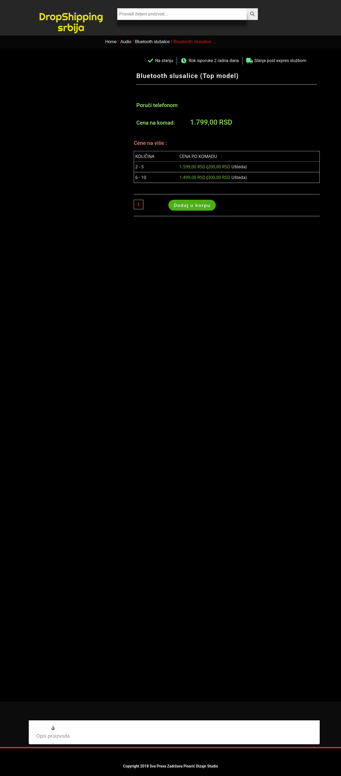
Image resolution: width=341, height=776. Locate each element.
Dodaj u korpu (192, 205)
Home (111, 41)
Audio (126, 41)
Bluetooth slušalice (155, 41)
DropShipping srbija (71, 22)
